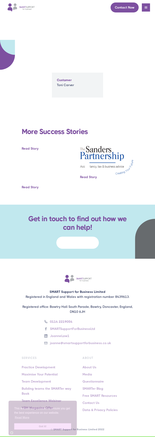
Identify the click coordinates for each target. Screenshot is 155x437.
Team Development (36, 381)
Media (87, 374)
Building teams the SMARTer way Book (46, 391)
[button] (146, 7)
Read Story (30, 148)
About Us (89, 367)
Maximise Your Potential (40, 374)
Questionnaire (93, 381)
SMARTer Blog (92, 388)
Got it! (42, 426)
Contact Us (90, 403)
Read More (22, 417)
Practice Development (38, 367)
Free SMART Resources (99, 395)
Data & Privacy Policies (100, 410)
